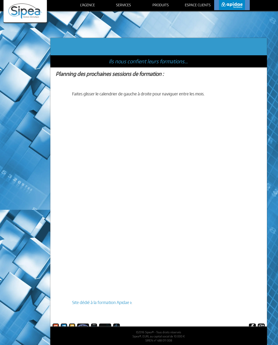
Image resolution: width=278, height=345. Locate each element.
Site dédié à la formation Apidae (100, 302)
